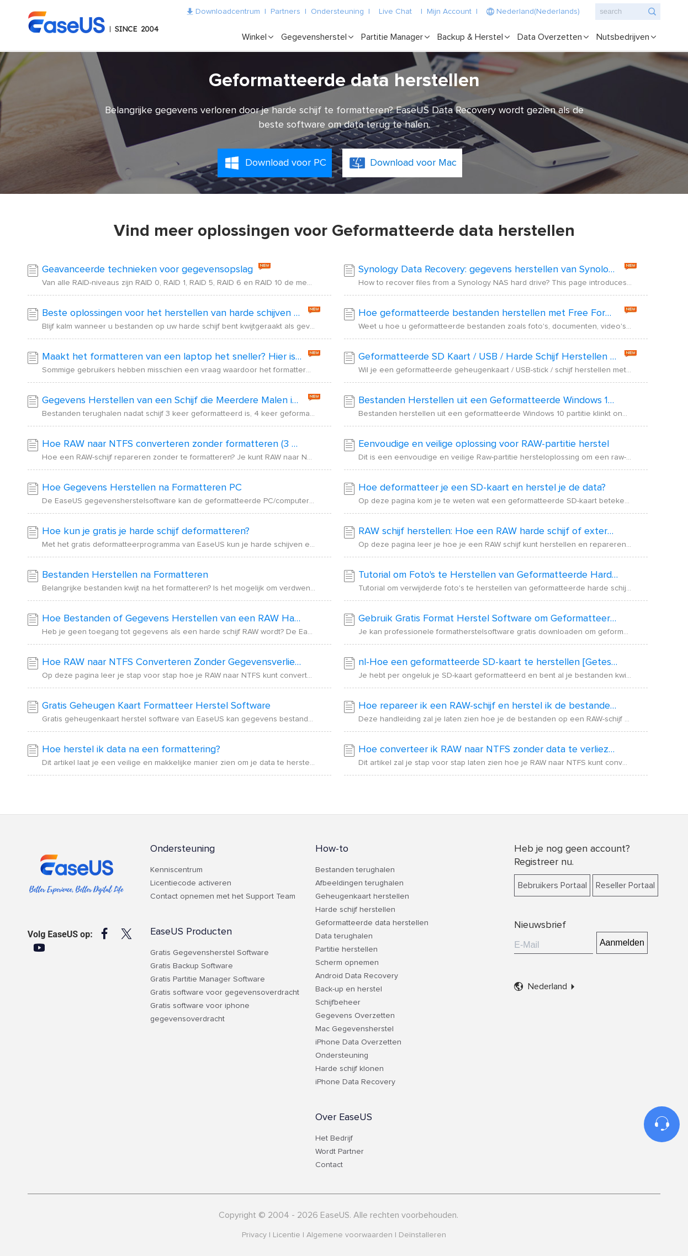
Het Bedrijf (334, 1138)
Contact (329, 1165)
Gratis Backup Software (191, 966)
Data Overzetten (549, 37)
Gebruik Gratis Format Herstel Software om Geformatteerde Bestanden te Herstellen (488, 619)
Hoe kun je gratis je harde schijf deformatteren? (146, 531)
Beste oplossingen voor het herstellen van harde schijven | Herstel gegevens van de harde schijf (172, 313)
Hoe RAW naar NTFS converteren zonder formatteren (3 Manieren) (172, 444)
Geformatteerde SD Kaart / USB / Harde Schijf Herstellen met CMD (488, 357)
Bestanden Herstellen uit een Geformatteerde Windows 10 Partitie (488, 400)
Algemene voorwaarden (349, 1235)
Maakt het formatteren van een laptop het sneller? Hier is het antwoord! (172, 357)
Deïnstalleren (422, 1235)
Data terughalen (344, 936)
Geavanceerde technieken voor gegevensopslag (147, 270)
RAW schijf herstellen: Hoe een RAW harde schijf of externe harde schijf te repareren (488, 531)
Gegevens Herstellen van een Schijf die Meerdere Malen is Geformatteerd (172, 400)
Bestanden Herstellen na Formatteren (125, 575)
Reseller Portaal (625, 885)
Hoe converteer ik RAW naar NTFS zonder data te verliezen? (488, 749)
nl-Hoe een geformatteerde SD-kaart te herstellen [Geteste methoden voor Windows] (488, 662)
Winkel (254, 37)
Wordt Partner (339, 1151)
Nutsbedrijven (622, 37)
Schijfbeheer (338, 1002)
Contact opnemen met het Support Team (222, 896)
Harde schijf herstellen (355, 910)
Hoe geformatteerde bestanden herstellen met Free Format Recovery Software (488, 313)
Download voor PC (285, 163)
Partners (285, 11)
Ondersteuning (337, 11)
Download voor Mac (413, 163)
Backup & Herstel (470, 37)
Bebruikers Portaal (552, 885)
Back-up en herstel (348, 989)
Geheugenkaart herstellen (362, 896)
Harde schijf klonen (349, 1069)
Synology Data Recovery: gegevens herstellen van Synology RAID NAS (488, 270)
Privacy (254, 1235)
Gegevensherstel (314, 37)
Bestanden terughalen (355, 870)
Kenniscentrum (176, 870)
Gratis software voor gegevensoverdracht (224, 992)
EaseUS (97, 22)
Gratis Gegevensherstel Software (209, 953)
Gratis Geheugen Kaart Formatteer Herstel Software (156, 706)
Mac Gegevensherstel (354, 1029)
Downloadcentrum (227, 11)
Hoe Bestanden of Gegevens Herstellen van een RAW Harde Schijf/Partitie (172, 619)
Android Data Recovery (356, 976)
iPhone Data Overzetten (358, 1042)
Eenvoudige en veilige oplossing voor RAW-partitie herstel (483, 444)
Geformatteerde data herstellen (371, 923)
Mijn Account (449, 11)
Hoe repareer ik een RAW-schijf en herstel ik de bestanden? (488, 706)
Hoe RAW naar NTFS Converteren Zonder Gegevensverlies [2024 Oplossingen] (172, 662)
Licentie (286, 1235)
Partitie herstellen (346, 949)
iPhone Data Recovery (355, 1082)
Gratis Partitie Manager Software (207, 979)
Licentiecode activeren (190, 883)
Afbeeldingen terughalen (359, 883)
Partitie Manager (392, 37)
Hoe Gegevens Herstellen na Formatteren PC (142, 488)
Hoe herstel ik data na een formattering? (131, 749)
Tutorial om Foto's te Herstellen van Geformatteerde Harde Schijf (488, 575)
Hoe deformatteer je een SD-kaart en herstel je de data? (482, 488)
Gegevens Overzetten (355, 1016)
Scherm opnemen (347, 963)
